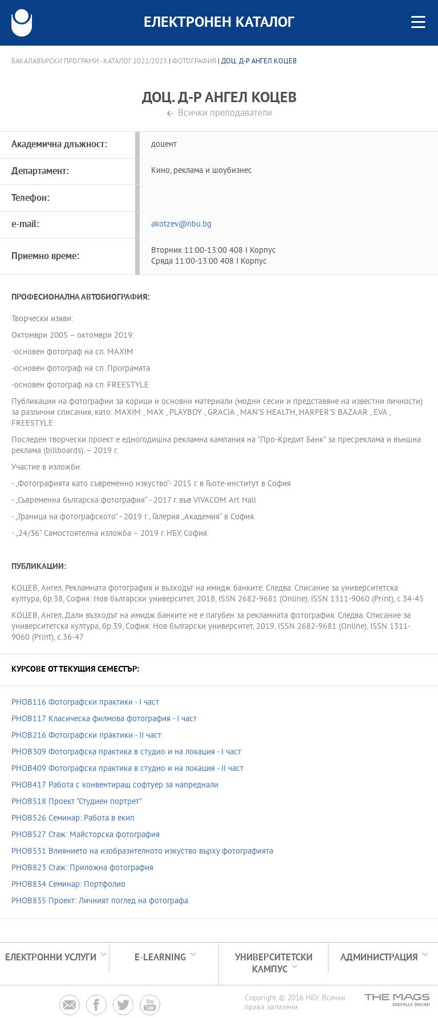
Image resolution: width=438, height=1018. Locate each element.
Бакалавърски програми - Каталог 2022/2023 (89, 61)
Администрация (379, 958)
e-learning (160, 958)
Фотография (194, 61)
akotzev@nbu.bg (181, 224)
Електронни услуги (50, 958)
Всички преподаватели (225, 114)
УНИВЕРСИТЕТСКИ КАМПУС (274, 964)
